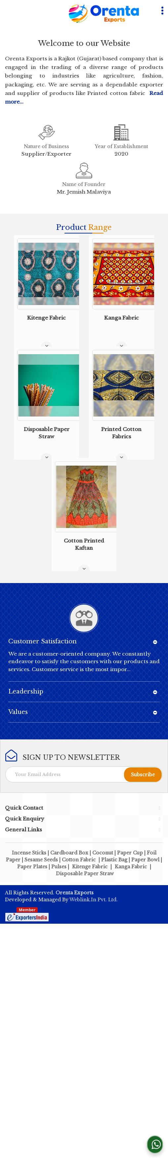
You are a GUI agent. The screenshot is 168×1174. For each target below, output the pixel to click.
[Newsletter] (84, 774)
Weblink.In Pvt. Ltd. (93, 900)
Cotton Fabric (79, 860)
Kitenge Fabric (46, 318)
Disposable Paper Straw (85, 874)
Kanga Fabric (121, 318)
